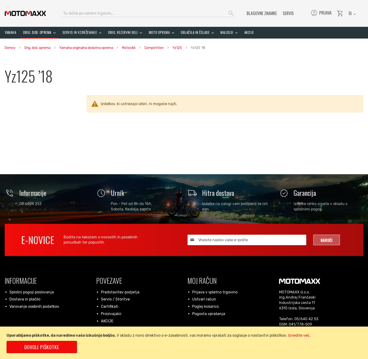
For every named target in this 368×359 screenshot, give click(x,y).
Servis (288, 13)
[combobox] (148, 13)
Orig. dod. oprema (37, 48)
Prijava (321, 13)
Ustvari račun (204, 299)
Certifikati (109, 306)
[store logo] (25, 13)
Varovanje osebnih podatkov (34, 306)
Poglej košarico (205, 306)
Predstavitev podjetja (120, 292)
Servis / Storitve (115, 299)
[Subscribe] (326, 240)
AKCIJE (107, 321)
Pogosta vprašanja (208, 314)
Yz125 (177, 48)
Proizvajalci (111, 314)
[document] (185, 342)
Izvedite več (299, 335)
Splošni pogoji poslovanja (31, 292)
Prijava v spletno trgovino (215, 292)
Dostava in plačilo (24, 299)
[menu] (184, 33)
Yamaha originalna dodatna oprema (86, 48)
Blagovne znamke (262, 13)
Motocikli (129, 48)
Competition (154, 48)
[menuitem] (10, 32)
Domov (10, 48)
